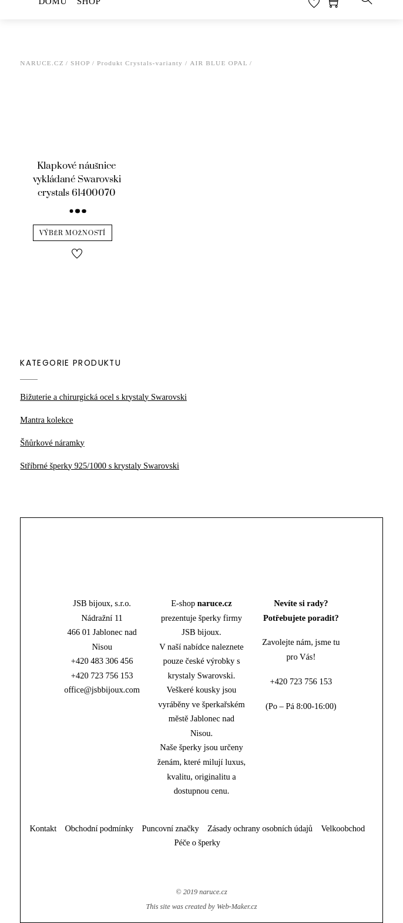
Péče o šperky (197, 842)
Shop (80, 62)
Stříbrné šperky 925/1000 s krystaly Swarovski (99, 465)
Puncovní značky (170, 828)
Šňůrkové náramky (52, 442)
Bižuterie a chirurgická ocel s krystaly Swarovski (103, 397)
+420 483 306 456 (102, 661)
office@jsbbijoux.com (102, 689)
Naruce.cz (42, 62)
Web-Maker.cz (237, 906)
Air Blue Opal (219, 62)
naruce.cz (213, 892)
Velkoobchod (343, 828)
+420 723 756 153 (102, 675)
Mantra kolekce (46, 419)
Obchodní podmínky (99, 828)
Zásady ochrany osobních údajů (260, 828)
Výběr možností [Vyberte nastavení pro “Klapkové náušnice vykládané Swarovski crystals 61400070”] (72, 233)
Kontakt (43, 828)
